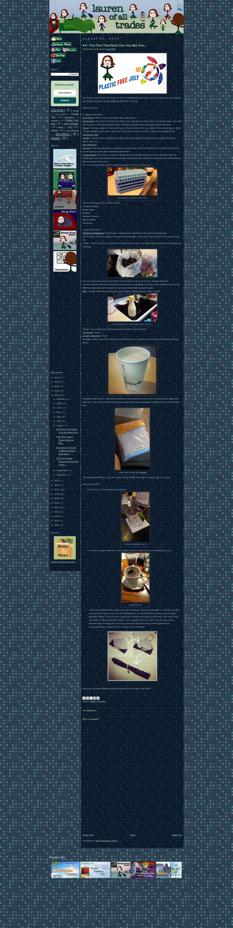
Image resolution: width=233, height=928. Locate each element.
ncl (71, 127)
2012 (56, 386)
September (62, 470)
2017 (56, 489)
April (59, 408)
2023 (56, 516)
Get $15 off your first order (63, 562)
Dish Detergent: (90, 145)
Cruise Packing (61, 114)
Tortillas (86, 138)
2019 (56, 498)
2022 (56, 512)
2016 (56, 485)
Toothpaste (88, 332)
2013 (56, 391)
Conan (76, 111)
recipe (55, 130)
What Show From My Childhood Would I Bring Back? (66, 451)
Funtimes (69, 117)
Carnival (57, 110)
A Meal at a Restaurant (93, 233)
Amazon (143, 472)
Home (132, 835)
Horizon (55, 120)
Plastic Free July (97, 701)
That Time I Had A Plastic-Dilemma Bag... (65, 440)
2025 (56, 525)
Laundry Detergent (91, 336)
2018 (56, 494)
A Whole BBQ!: (90, 155)
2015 (56, 480)
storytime (63, 134)
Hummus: (87, 148)
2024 (56, 520)
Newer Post (88, 835)
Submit (65, 100)
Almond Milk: (89, 121)
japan (61, 127)
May (59, 412)
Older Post (177, 835)
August (60, 425)
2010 (56, 377)
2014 (56, 395)
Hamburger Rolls (90, 135)
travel (55, 138)
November (62, 475)
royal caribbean (72, 131)
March (60, 403)
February (61, 399)
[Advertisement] (132, 810)
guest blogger (71, 123)
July (59, 421)
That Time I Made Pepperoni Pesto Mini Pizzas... (67, 461)
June (59, 417)
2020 (56, 503)
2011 (56, 382)
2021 (56, 507)
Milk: (85, 291)
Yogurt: (86, 128)
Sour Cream (88, 118)
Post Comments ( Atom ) (106, 841)
